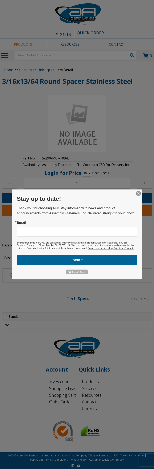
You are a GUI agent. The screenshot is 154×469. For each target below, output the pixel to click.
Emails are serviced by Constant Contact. (111, 248)
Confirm (77, 260)
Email (21, 222)
